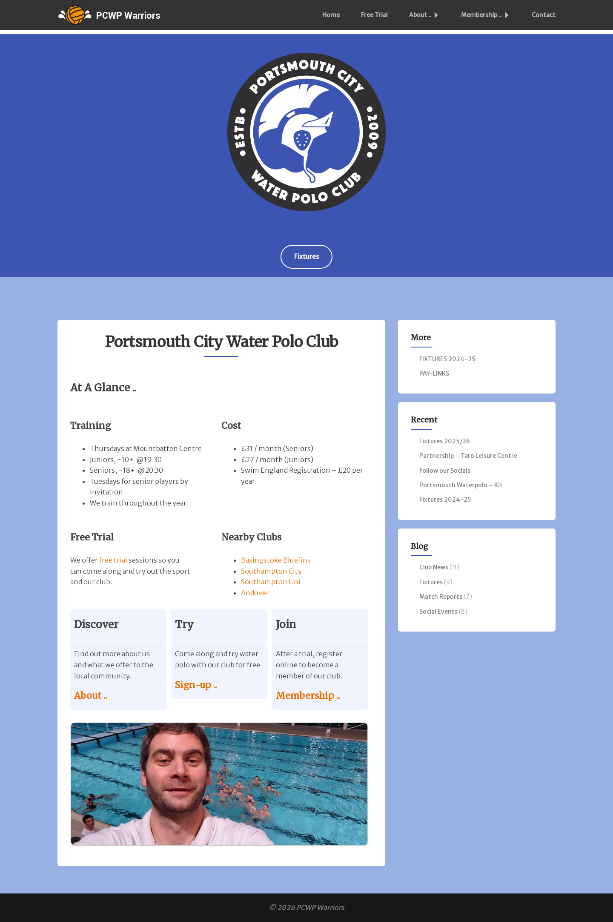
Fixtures (306, 257)
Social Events (438, 611)
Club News (433, 567)
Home (331, 15)
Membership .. (487, 15)
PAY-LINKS (434, 373)
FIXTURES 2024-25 (447, 359)
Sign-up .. (196, 685)
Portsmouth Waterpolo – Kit (461, 485)
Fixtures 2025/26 (444, 441)
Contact (544, 15)
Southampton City (271, 571)
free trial (113, 560)
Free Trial (374, 15)
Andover (255, 593)
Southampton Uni (271, 581)
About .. (426, 15)
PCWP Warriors (128, 15)
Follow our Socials (444, 470)
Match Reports (440, 596)
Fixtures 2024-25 (445, 499)
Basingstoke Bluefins (276, 560)
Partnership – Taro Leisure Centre (468, 456)
